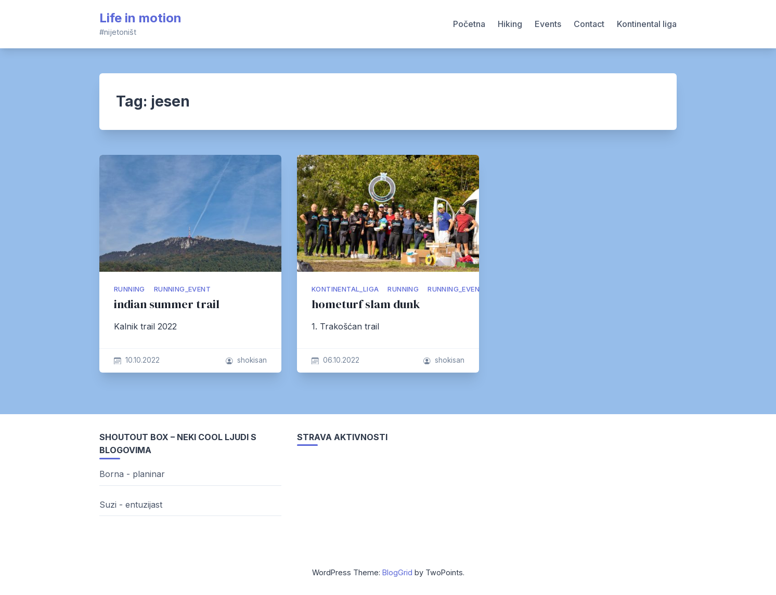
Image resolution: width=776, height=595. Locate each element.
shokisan (252, 360)
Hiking (510, 24)
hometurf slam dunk (366, 304)
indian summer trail (166, 304)
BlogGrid (397, 572)
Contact (589, 24)
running (129, 289)
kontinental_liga (345, 289)
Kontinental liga (647, 24)
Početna (469, 24)
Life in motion (140, 17)
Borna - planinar (132, 474)
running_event (182, 289)
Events (548, 24)
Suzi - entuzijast (130, 504)
